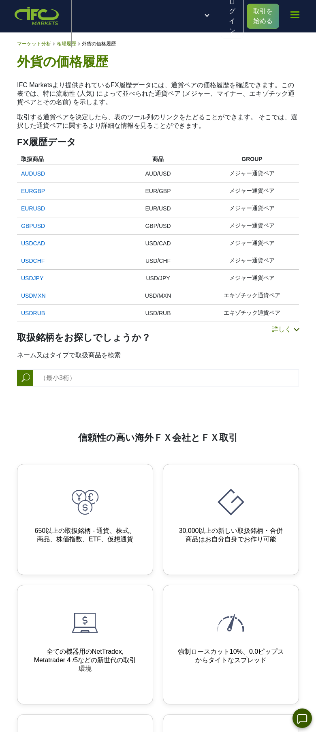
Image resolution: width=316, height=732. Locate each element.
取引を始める (263, 16)
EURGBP (33, 191)
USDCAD (33, 243)
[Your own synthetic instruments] (231, 519)
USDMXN (33, 295)
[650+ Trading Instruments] (85, 519)
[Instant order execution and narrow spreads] (231, 644)
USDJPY (32, 278)
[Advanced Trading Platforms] (85, 644)
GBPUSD (33, 226)
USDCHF (33, 261)
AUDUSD (33, 173)
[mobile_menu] (294, 15)
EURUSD (33, 208)
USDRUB (33, 313)
